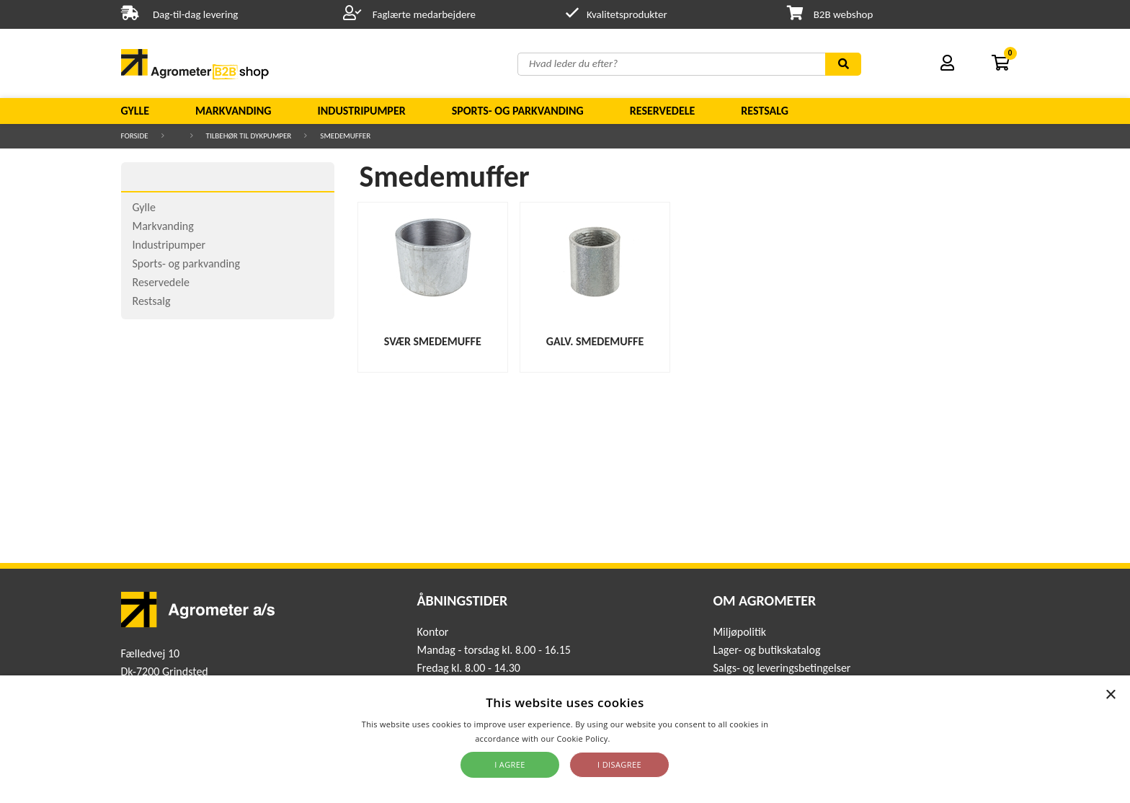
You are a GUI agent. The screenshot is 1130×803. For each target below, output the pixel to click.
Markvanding (233, 110)
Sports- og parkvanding (518, 110)
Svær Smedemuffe (432, 341)
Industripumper (361, 110)
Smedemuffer (345, 136)
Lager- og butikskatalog (766, 650)
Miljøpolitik (739, 632)
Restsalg (764, 110)
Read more (634, 738)
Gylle (135, 110)
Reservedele (662, 110)
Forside (134, 136)
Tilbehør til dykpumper (249, 136)
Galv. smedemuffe (595, 341)
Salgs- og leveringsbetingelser (781, 668)
